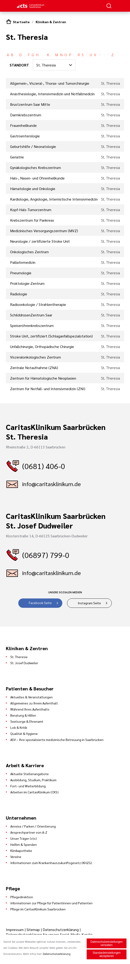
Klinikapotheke (21, 850)
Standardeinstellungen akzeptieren (106, 954)
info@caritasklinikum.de (51, 483)
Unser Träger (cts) (23, 838)
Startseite (21, 22)
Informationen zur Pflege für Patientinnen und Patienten (51, 903)
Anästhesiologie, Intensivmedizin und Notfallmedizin (52, 93)
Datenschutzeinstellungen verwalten (106, 943)
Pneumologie (20, 272)
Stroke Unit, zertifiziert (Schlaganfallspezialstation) (51, 336)
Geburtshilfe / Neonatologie (33, 146)
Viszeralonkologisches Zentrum (35, 357)
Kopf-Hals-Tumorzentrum (30, 209)
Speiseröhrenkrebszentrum (32, 325)
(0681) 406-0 (43, 466)
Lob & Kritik (18, 727)
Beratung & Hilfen (23, 715)
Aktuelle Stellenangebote (29, 774)
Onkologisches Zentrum (29, 251)
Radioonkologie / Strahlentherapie (38, 304)
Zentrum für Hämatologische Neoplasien (43, 378)
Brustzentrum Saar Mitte (30, 104)
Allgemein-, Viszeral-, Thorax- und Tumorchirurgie (49, 83)
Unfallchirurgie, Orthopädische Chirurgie (42, 346)
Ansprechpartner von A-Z (28, 832)
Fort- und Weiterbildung (28, 786)
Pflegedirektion (21, 897)
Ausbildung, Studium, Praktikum (33, 780)
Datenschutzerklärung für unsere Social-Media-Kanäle (49, 934)
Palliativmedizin (22, 262)
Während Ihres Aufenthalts (29, 709)
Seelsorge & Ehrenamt (26, 721)
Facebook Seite (40, 603)
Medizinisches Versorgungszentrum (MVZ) (44, 230)
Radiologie (18, 293)
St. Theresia (18, 657)
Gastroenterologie (25, 135)
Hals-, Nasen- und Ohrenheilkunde (37, 178)
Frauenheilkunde (23, 125)
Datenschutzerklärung (61, 929)
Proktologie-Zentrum (27, 283)
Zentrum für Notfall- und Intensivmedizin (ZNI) (47, 388)
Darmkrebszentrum (25, 114)
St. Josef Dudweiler (24, 663)
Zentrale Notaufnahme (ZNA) (34, 367)
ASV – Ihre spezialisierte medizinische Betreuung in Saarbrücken (57, 739)
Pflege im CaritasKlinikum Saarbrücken (38, 909)
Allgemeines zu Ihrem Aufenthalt (34, 703)
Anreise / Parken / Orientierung (33, 826)
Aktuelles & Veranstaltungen (31, 697)
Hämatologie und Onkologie (32, 188)
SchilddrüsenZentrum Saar (31, 314)
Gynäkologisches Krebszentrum (35, 167)
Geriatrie (17, 156)
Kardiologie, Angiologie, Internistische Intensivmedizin (54, 199)
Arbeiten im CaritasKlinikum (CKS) (34, 792)
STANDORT (19, 64)
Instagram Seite (89, 603)
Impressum (15, 929)
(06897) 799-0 (45, 555)
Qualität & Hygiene (24, 733)
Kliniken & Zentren (51, 22)
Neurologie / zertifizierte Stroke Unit (40, 241)
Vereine (15, 856)
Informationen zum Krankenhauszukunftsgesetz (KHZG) (51, 863)
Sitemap (33, 929)
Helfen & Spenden (23, 844)
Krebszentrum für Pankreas (32, 220)
